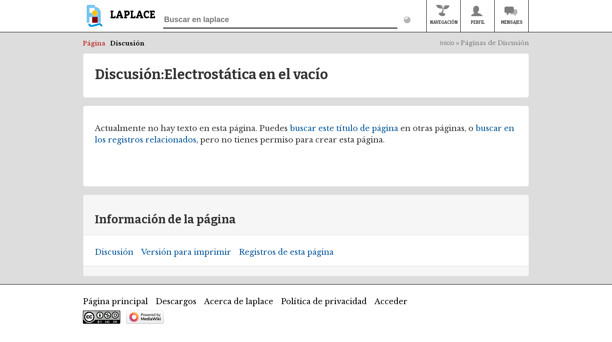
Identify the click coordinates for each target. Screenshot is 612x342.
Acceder (391, 301)
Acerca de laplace (238, 301)
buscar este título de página (344, 128)
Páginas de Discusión (495, 43)
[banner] (119, 20)
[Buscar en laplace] (280, 19)
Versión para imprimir (186, 252)
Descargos (176, 301)
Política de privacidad (324, 301)
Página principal (115, 301)
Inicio (447, 43)
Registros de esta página (286, 252)
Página (94, 43)
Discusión (127, 43)
